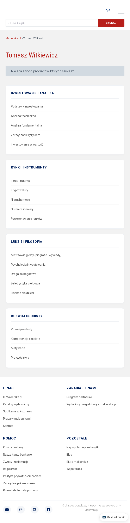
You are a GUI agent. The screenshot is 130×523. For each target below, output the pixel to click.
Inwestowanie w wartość (27, 144)
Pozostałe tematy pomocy (20, 490)
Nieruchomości (20, 199)
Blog (69, 454)
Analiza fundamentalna (26, 125)
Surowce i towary (22, 209)
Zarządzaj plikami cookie (19, 483)
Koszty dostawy (13, 447)
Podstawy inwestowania (27, 106)
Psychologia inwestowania (28, 264)
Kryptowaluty (19, 190)
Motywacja (18, 348)
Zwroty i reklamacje (16, 461)
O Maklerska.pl (12, 397)
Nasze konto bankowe (17, 454)
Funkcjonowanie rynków (26, 218)
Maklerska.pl (20, 8)
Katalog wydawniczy (16, 404)
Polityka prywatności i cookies (22, 476)
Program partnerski (79, 397)
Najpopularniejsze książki (83, 447)
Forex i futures (20, 181)
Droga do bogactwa (23, 274)
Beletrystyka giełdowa (25, 283)
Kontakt (8, 425)
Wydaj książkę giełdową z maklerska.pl (92, 404)
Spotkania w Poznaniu (17, 411)
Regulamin (10, 469)
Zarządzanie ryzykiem (25, 135)
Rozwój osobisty (21, 329)
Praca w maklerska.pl (17, 418)
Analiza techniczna (23, 116)
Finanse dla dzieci (22, 293)
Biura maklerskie (77, 461)
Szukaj (111, 22)
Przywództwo (20, 357)
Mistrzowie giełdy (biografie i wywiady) (36, 255)
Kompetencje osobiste (25, 338)
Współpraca (74, 469)
